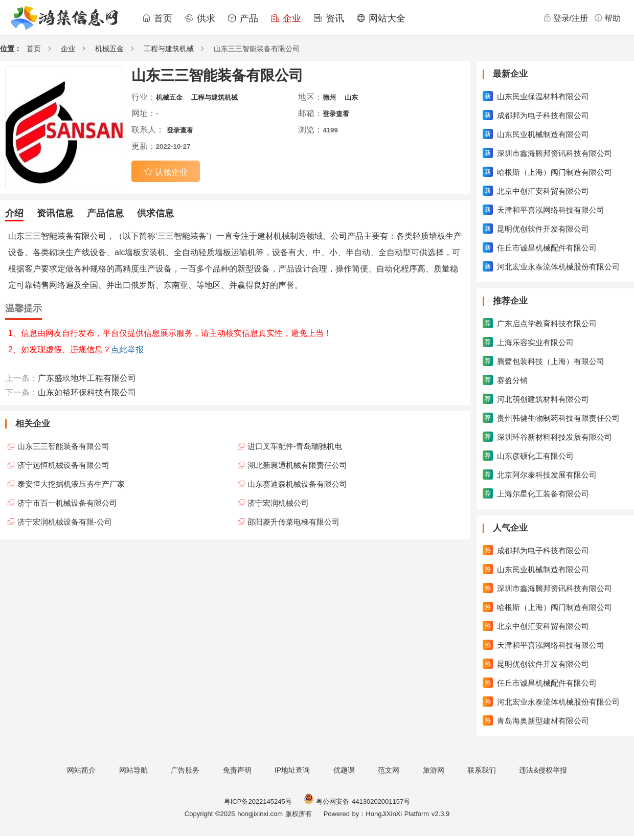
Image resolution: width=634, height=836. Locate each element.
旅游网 (433, 770)
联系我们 (481, 770)
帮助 (607, 18)
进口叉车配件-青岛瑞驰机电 (294, 446)
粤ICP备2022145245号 (258, 801)
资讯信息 (55, 213)
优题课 (344, 770)
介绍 (14, 213)
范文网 (388, 770)
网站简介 (81, 770)
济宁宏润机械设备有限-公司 (64, 521)
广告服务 (185, 770)
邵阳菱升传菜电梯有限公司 (293, 521)
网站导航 (133, 770)
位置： (10, 48)
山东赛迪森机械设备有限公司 (297, 484)
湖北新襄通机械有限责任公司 (297, 465)
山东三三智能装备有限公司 (63, 446)
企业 (285, 18)
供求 (200, 18)
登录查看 (336, 114)
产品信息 (105, 213)
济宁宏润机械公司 (278, 503)
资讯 (328, 18)
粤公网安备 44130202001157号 (357, 801)
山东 (351, 97)
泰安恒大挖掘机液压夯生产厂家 (71, 484)
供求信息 (155, 213)
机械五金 (109, 48)
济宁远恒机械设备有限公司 (63, 465)
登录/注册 (565, 18)
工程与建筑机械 (169, 48)
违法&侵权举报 (543, 770)
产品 (243, 18)
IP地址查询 (292, 770)
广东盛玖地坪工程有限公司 (87, 378)
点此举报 (127, 349)
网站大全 (380, 18)
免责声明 (237, 770)
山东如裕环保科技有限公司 (87, 392)
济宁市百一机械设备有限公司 (67, 503)
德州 (329, 97)
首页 (157, 18)
